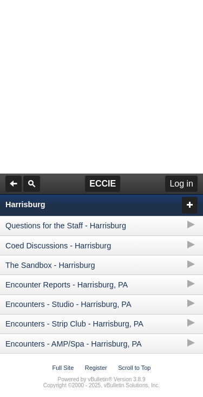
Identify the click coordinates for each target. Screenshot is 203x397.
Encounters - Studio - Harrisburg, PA (68, 304)
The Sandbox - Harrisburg (50, 265)
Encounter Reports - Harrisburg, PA (66, 284)
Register (96, 367)
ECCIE (102, 183)
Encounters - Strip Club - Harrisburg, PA (74, 323)
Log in (181, 183)
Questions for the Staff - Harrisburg (65, 225)
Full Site (63, 367)
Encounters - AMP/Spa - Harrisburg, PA (73, 344)
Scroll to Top (134, 367)
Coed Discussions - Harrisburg (58, 245)
